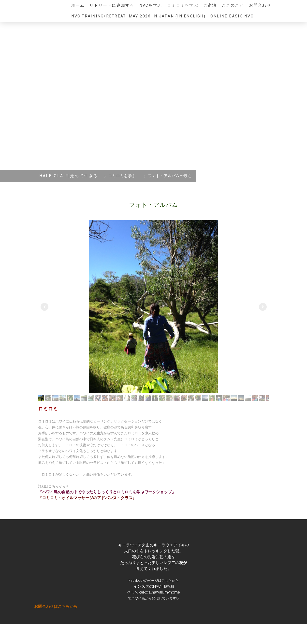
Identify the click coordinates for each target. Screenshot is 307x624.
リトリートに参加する (111, 5)
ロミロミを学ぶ (182, 5)
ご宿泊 (210, 5)
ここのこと (233, 5)
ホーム (78, 5)
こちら (166, 580)
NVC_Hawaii (163, 586)
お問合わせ (260, 5)
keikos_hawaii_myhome (159, 592)
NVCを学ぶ (150, 5)
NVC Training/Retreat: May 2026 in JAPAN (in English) (138, 16)
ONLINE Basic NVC (232, 16)
